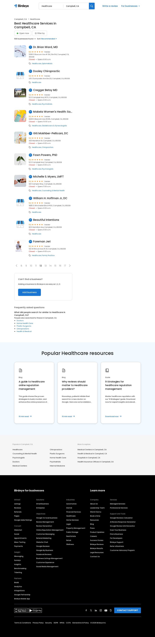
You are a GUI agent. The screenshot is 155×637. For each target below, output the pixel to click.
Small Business (42, 504)
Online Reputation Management (49, 530)
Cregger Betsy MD (45, 90)
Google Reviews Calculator (121, 518)
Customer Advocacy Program (122, 550)
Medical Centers (20, 466)
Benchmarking (20, 568)
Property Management (75, 528)
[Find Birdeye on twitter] (91, 610)
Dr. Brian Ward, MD (45, 47)
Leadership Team (97, 508)
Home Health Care (25, 323)
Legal (68, 524)
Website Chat (42, 542)
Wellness (70, 544)
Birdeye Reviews (97, 544)
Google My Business (44, 550)
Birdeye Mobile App (22, 599)
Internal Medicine (57, 466)
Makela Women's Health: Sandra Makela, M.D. (52, 111)
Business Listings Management (49, 558)
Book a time (95, 516)
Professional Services (119, 508)
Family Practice (48, 255)
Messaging (18, 556)
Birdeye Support (116, 542)
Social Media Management (47, 566)
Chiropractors (47, 147)
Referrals (18, 512)
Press (92, 528)
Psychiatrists (47, 104)
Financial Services (73, 512)
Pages (16, 516)
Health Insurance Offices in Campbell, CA (96, 461)
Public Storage (72, 532)
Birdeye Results (96, 548)
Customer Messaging (45, 534)
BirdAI (16, 582)
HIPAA (62, 623)
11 (36, 265)
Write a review (110, 6)
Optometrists (47, 63)
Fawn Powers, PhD (45, 155)
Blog (92, 524)
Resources (94, 520)
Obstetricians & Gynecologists (54, 126)
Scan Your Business (118, 530)
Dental (69, 508)
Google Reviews (43, 546)
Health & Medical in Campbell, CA (92, 453)
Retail (68, 540)
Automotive (71, 504)
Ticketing (18, 572)
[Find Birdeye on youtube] (106, 610)
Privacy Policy (38, 623)
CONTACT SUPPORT (127, 610)
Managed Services (117, 504)
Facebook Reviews (43, 554)
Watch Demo (95, 512)
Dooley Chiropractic (46, 71)
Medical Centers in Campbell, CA (92, 449)
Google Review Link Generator (122, 526)
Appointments (20, 538)
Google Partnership (22, 594)
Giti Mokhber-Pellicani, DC (50, 133)
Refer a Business (117, 546)
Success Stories (96, 540)
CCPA (68, 623)
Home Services (72, 520)
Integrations (19, 590)
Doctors (20, 320)
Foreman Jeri (42, 241)
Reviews (17, 508)
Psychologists (47, 169)
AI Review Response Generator (123, 522)
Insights (17, 564)
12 (41, 265)
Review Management (45, 522)
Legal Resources (97, 552)
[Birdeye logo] (22, 6)
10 (31, 265)
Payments (18, 546)
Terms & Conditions (22, 623)
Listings (17, 504)
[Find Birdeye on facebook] (86, 610)
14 (50, 265)
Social (16, 534)
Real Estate (71, 536)
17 (65, 265)
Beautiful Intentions (46, 220)
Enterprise (40, 508)
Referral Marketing (43, 538)
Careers (93, 536)
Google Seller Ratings (23, 520)
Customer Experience (45, 562)
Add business (29, 292)
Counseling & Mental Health (53, 191)
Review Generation (44, 526)
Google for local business (46, 518)
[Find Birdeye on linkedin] (96, 610)
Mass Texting (19, 542)
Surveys (17, 560)
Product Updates (97, 532)
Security (48, 623)
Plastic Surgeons (24, 326)
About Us (94, 504)
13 (46, 265)
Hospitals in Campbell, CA (89, 457)
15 (55, 265)
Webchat (18, 530)
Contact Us (95, 556)
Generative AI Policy (80, 623)
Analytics (18, 586)
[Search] (92, 6)
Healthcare (36, 63)
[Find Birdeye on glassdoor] (111, 610)
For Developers (116, 538)
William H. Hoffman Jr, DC (50, 198)
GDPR (56, 623)
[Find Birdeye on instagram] (101, 610)
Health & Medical (24, 331)
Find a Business (116, 534)
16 (60, 265)
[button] (16, 266)
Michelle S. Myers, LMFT (48, 176)
